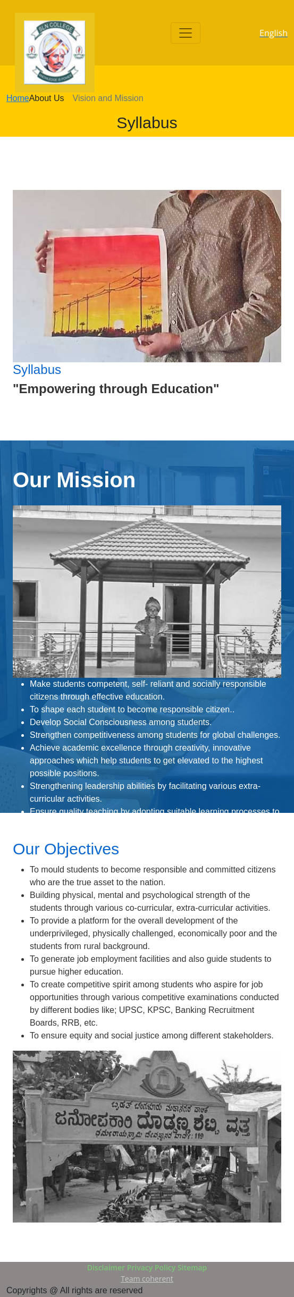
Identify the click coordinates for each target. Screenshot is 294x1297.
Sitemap (192, 1267)
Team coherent (147, 1279)
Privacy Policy (151, 1267)
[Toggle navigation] (185, 33)
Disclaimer (106, 1267)
